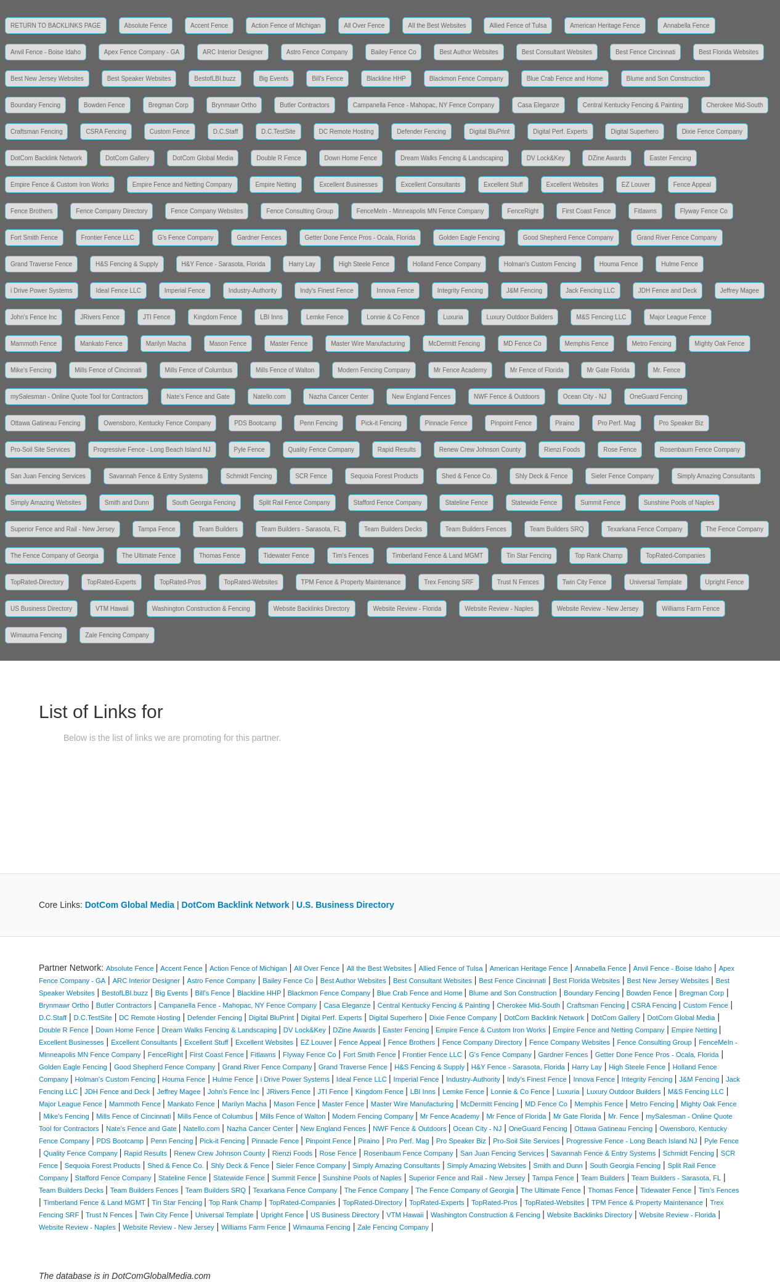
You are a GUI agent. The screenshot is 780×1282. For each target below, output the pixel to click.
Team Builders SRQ (557, 529)
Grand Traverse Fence (41, 264)
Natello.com (269, 396)
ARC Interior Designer (233, 52)
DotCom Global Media (203, 158)
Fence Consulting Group (299, 211)
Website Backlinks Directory (312, 608)
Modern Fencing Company (374, 370)
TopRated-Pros (180, 582)
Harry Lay (301, 264)
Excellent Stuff (503, 184)
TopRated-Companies (675, 555)
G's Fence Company (186, 237)
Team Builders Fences (475, 529)
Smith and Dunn (127, 502)
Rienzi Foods (562, 449)
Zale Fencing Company (116, 635)
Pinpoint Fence (511, 423)
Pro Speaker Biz (681, 423)
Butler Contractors (305, 105)
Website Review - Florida (407, 608)
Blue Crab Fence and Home (565, 78)
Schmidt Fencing (249, 476)
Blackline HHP (386, 78)
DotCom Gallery (127, 158)
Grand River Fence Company (676, 237)
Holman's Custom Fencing (540, 264)
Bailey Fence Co (393, 52)
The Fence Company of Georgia (54, 555)
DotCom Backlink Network (46, 158)
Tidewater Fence (286, 555)
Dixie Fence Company (712, 131)
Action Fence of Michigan (285, 25)
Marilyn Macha (166, 343)
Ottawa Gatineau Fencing (45, 423)
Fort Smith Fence (34, 237)
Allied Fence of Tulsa (517, 25)
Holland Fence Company (447, 264)
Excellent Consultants (430, 184)
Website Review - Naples (499, 608)
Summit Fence (600, 502)
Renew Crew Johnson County (480, 449)
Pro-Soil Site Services (40, 449)
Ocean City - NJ (585, 396)
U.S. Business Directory (345, 905)
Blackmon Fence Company (466, 78)
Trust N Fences (518, 582)
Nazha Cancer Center (338, 396)
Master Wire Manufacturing (368, 343)
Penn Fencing (318, 423)
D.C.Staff (225, 131)
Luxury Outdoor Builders (520, 317)
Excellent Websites (572, 184)
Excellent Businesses (348, 184)
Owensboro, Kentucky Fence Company (157, 423)
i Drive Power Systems (41, 290)
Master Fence (288, 343)
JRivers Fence (100, 317)
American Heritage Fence (605, 25)
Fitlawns (645, 211)
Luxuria (453, 317)
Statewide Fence (534, 502)
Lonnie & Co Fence (393, 317)
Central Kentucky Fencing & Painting (633, 105)
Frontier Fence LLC (107, 237)
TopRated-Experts (111, 582)
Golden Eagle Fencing (469, 237)
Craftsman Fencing (36, 131)
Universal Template (656, 582)
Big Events (273, 78)
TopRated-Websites (251, 582)
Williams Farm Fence (691, 608)
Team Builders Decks (393, 529)
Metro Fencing (652, 343)
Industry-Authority (253, 290)
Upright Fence (724, 582)
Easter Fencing (670, 158)
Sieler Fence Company (622, 476)
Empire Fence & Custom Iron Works (59, 184)
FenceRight (522, 211)
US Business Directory (41, 608)
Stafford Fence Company (388, 502)
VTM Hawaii (112, 608)
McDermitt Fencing (454, 343)
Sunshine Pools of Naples (679, 502)
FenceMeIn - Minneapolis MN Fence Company (420, 211)
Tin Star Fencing (528, 555)
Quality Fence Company (321, 449)
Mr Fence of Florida (537, 370)
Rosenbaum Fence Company (700, 449)
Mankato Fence (101, 343)
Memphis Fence (587, 343)
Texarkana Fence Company (644, 529)
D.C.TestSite (278, 131)
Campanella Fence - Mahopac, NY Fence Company (423, 105)
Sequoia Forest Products (384, 476)
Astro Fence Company (317, 52)
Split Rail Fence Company (294, 502)
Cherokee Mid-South (735, 105)
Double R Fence (278, 158)
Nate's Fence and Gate (198, 396)
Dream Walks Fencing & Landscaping (451, 158)
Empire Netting (275, 184)
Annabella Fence (686, 25)
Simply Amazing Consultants (716, 476)
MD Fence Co (522, 343)
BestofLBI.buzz (214, 78)
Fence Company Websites (207, 211)
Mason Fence (228, 343)
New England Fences (421, 396)
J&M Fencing (524, 290)
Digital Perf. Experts (560, 131)
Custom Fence (170, 131)
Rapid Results (397, 449)
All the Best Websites (437, 25)
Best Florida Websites (728, 52)
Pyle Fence (249, 449)
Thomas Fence (219, 555)
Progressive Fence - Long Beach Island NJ (152, 449)
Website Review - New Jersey (598, 608)
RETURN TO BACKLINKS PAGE (55, 25)
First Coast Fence (586, 211)
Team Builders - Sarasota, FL (301, 529)
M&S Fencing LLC (601, 317)
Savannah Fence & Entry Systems (156, 476)
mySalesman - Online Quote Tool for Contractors (76, 396)
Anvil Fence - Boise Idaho (45, 52)
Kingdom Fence (215, 317)
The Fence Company (734, 529)
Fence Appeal (692, 184)
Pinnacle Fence (446, 423)
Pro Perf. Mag (617, 423)
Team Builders (217, 529)
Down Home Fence (351, 158)
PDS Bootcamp (255, 423)
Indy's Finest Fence (326, 290)
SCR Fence (311, 476)
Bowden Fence (104, 105)
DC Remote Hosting (346, 131)
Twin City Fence (584, 582)
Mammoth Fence (33, 343)
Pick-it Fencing (381, 423)
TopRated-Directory (36, 582)
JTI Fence (156, 317)
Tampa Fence (157, 529)
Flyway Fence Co (704, 211)
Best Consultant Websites (557, 52)
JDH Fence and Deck (667, 290)
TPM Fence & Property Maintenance (351, 582)
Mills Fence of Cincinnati (108, 370)
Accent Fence (209, 25)
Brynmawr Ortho (234, 105)
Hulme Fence (679, 264)
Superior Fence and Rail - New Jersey (62, 529)
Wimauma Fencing (36, 635)
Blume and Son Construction (666, 78)
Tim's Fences (351, 555)
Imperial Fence (185, 290)
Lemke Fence (325, 317)
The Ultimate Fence (149, 555)
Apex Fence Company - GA (141, 52)
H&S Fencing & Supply (126, 264)
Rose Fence (619, 449)
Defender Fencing (421, 131)
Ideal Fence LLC (117, 290)
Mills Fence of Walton (285, 370)
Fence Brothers (31, 211)
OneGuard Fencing (656, 396)
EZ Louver (636, 184)
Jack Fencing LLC (590, 290)
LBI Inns (271, 317)
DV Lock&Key (546, 158)
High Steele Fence (364, 264)
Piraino (564, 423)
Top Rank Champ (598, 555)
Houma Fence (618, 264)
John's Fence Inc (33, 317)
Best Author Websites (468, 52)
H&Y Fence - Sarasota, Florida (224, 264)
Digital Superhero (634, 131)
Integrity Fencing (460, 290)
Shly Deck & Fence (541, 476)
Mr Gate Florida (608, 370)
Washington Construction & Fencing (201, 608)
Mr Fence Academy (460, 370)
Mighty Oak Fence (719, 343)
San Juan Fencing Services (48, 476)
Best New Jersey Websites (47, 78)
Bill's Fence (327, 78)
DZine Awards (607, 158)
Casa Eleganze (538, 105)
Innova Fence (395, 290)
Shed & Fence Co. (467, 476)
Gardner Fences (259, 237)
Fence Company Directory (111, 211)
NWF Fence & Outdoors (507, 396)
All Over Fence (364, 25)
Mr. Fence (666, 370)
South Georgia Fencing (203, 502)
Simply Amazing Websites (45, 502)
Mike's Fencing (30, 370)
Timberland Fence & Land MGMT (437, 555)
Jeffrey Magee (739, 290)
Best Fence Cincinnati (645, 52)
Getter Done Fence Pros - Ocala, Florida (360, 237)
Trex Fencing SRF (449, 582)
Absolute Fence (146, 25)
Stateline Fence (466, 502)
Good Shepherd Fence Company (568, 237)
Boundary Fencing (35, 105)
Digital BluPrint (489, 131)
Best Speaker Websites (139, 78)
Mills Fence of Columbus (198, 370)
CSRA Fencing (106, 131)
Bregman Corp (168, 105)
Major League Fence (677, 317)
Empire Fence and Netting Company (182, 184)
